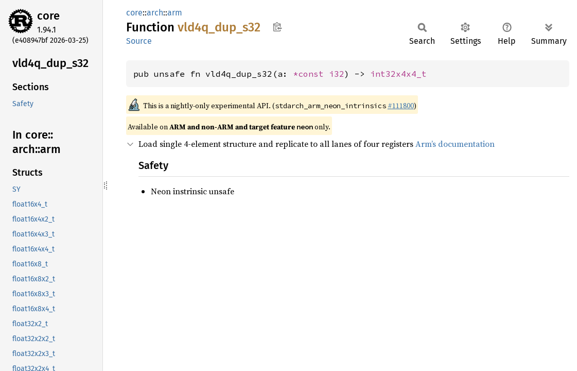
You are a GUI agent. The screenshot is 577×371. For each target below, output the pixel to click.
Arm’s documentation (455, 143)
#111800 (401, 105)
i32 (336, 74)
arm (174, 13)
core (48, 16)
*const (311, 74)
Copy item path (277, 27)
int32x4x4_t (398, 74)
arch (155, 13)
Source (139, 41)
